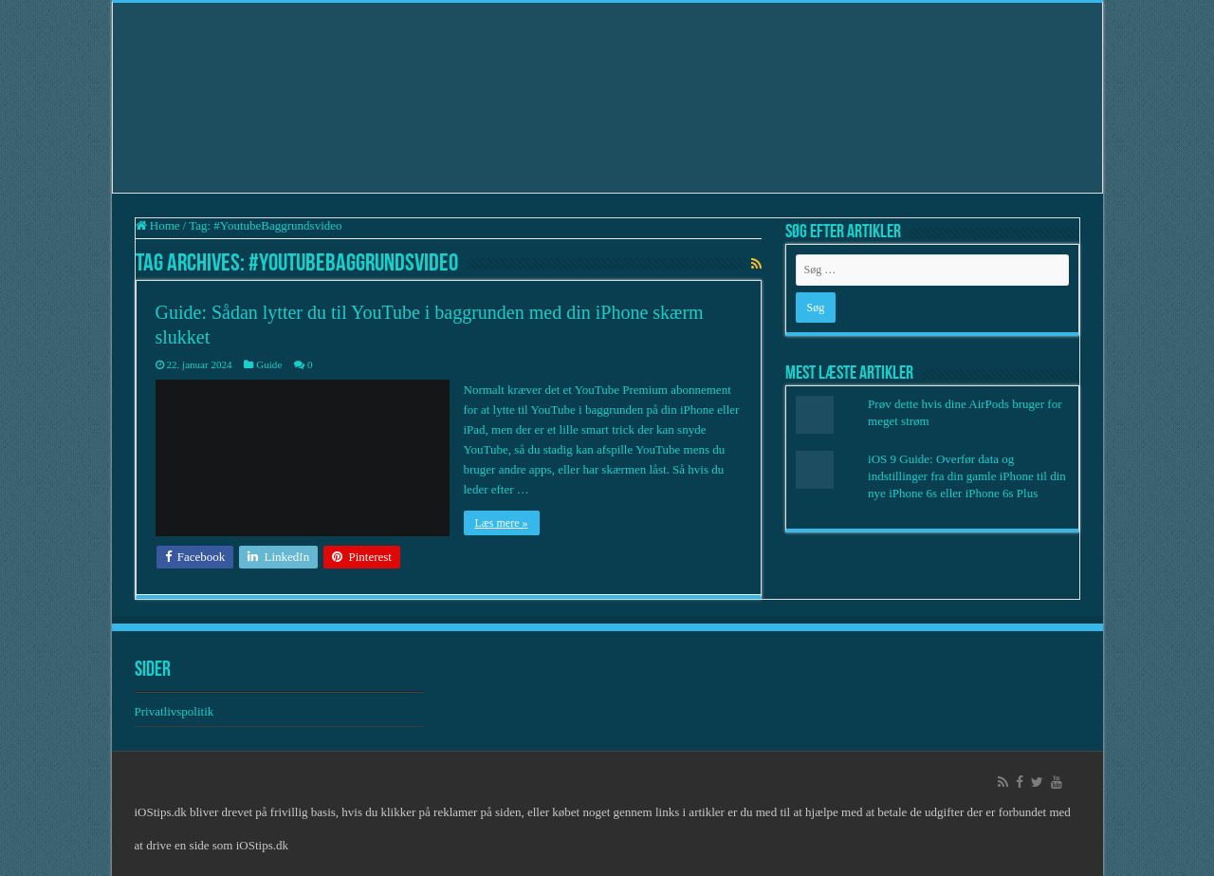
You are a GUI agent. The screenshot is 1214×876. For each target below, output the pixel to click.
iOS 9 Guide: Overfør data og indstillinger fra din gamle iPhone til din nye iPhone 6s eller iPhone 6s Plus (967, 476)
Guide (269, 364)
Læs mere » (501, 523)
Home (158, 225)
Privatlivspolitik (176, 711)
